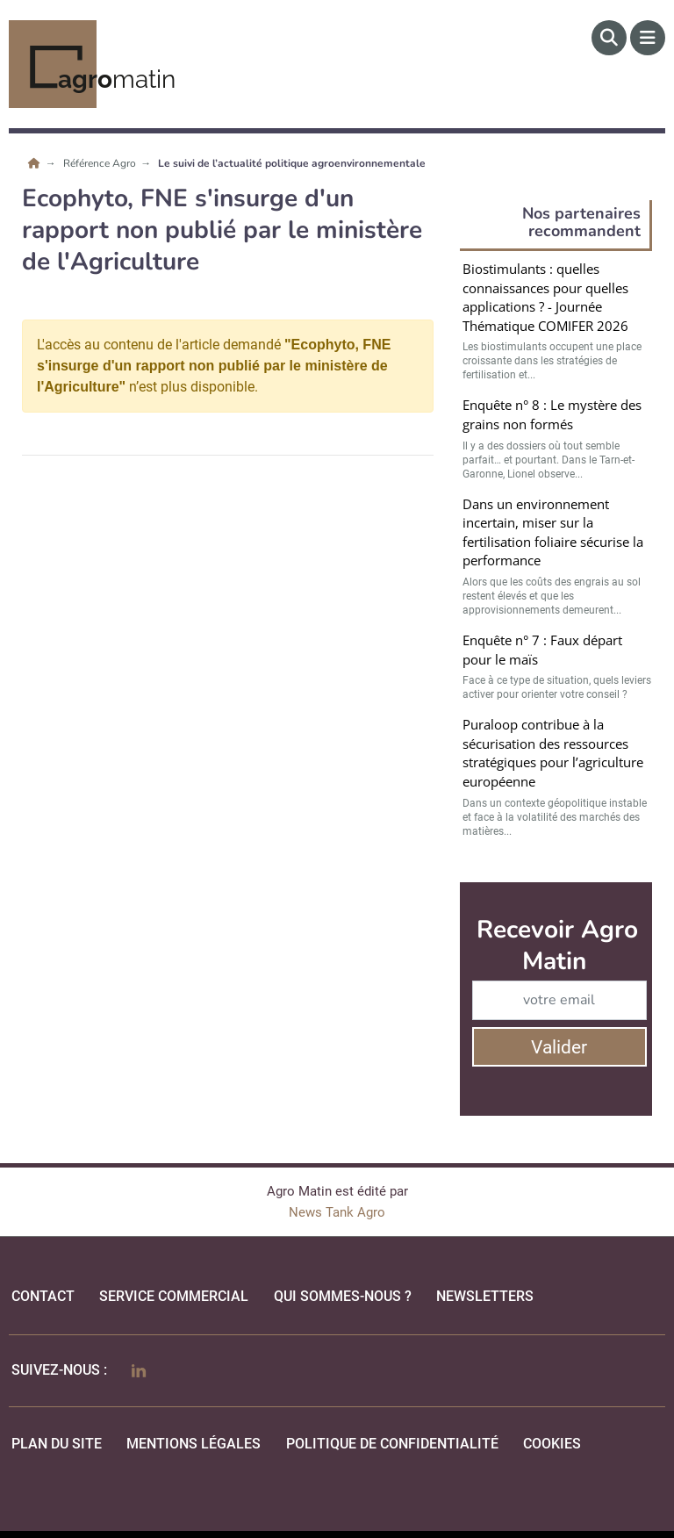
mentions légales (193, 1443)
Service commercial (173, 1296)
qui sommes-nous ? (343, 1296)
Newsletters (485, 1296)
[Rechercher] (609, 37)
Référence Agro (101, 163)
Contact (43, 1296)
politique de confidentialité (392, 1443)
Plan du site (56, 1443)
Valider (559, 1047)
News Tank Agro (337, 1212)
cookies (552, 1443)
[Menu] (647, 37)
